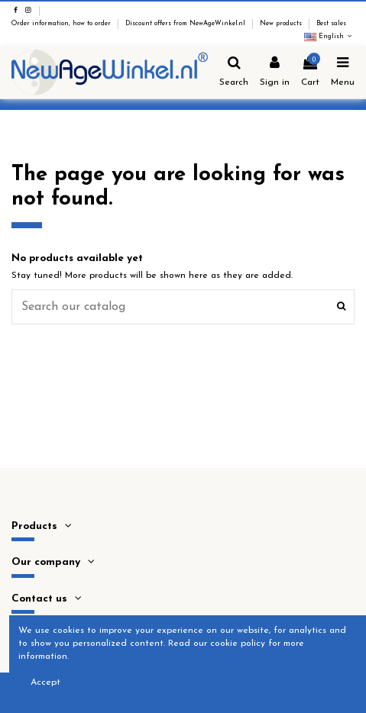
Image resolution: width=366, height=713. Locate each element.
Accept (45, 682)
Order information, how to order (62, 24)
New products (282, 24)
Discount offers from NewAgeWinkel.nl (186, 24)
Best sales (331, 24)
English (329, 37)
